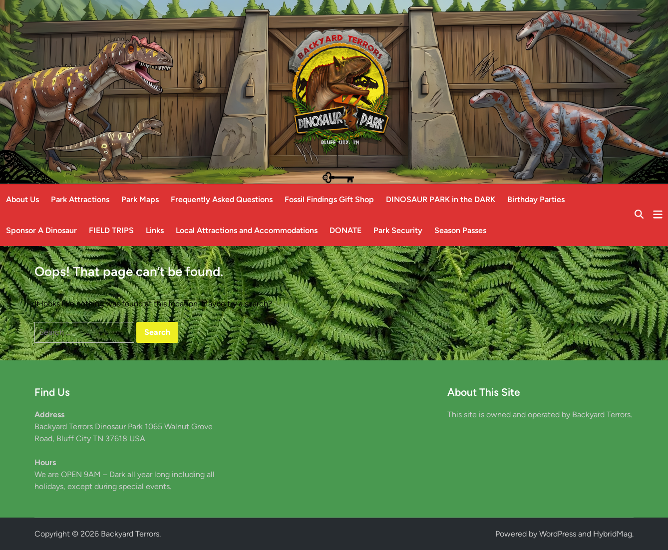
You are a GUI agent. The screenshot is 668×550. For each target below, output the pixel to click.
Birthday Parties (536, 199)
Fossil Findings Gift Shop (329, 199)
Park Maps (140, 199)
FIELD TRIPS (111, 230)
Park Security (397, 230)
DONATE (345, 230)
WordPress (557, 534)
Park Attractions (80, 199)
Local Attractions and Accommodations (247, 230)
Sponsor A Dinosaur (41, 230)
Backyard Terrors (130, 534)
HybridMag (612, 534)
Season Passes (460, 230)
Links (155, 230)
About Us (22, 199)
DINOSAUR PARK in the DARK (440, 199)
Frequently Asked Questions (222, 199)
